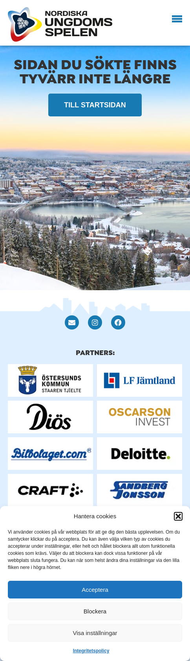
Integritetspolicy (91, 651)
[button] (178, 516)
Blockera (95, 611)
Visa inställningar (95, 633)
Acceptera (95, 589)
